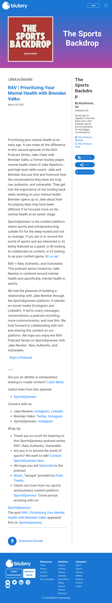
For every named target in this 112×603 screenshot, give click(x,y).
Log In (93, 5)
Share (85, 165)
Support (43, 575)
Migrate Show (29, 573)
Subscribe (46, 466)
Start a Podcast (20, 358)
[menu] (106, 5)
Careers (79, 568)
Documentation (47, 579)
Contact (43, 572)
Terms (43, 565)
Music (18, 475)
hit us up (51, 256)
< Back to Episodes (20, 79)
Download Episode (31, 541)
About (78, 565)
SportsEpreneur (25, 397)
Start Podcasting (14, 573)
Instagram (42, 411)
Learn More (55, 382)
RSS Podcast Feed (83, 145)
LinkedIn (57, 411)
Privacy (43, 568)
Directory (62, 593)
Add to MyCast (85, 172)
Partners (79, 572)
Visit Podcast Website (83, 139)
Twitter (41, 416)
